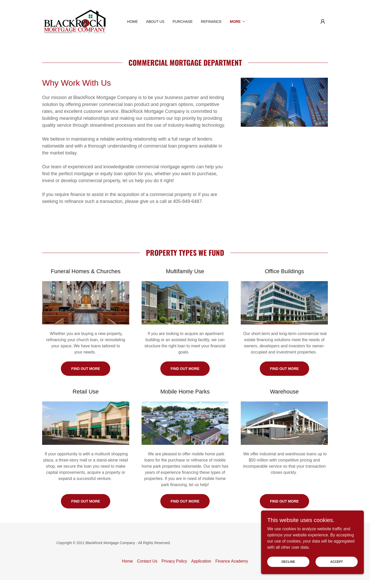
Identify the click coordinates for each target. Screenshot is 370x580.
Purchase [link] (183, 21)
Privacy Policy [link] (174, 561)
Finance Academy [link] (231, 561)
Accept (336, 572)
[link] (75, 21)
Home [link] (132, 21)
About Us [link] (155, 21)
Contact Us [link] (147, 561)
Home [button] (127, 561)
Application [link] (201, 561)
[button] (323, 21)
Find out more (85, 369)
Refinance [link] (211, 21)
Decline (288, 572)
